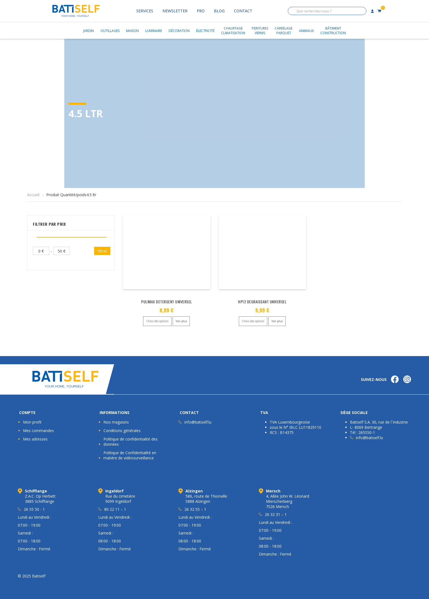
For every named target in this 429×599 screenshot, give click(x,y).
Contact (243, 10)
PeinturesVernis (260, 30)
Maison (132, 30)
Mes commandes (38, 430)
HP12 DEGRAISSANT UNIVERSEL (262, 301)
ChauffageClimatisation (233, 30)
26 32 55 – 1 (195, 509)
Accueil (33, 194)
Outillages (110, 30)
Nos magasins (116, 422)
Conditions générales (122, 430)
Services (144, 10)
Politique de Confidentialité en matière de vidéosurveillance (129, 455)
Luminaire (153, 30)
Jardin (88, 30)
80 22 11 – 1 (115, 509)
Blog (219, 10)
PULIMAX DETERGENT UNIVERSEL (166, 301)
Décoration (179, 30)
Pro (201, 10)
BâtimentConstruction (333, 30)
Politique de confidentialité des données (130, 441)
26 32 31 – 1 (276, 514)
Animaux (306, 30)
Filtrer (102, 251)
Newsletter (175, 10)
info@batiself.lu (197, 422)
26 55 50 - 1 (34, 509)
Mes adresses (35, 439)
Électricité (205, 30)
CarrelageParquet (283, 30)
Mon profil (32, 422)
